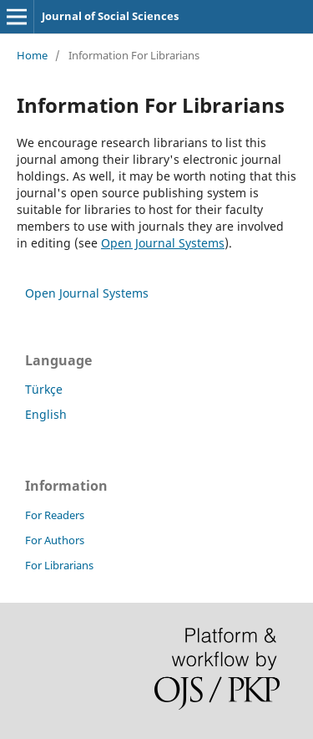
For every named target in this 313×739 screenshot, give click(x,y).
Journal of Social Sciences (110, 15)
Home (32, 55)
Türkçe (44, 389)
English (46, 414)
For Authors (54, 540)
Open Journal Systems (163, 243)
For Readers (54, 514)
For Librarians (59, 565)
